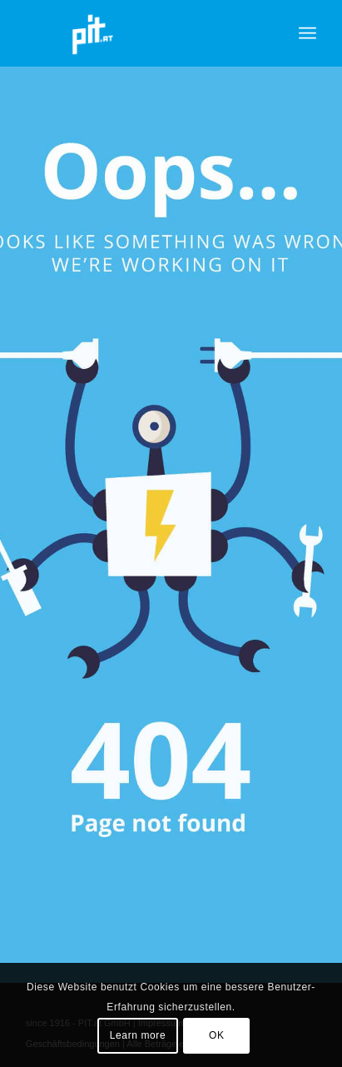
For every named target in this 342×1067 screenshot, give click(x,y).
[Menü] (307, 33)
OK (217, 1035)
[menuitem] (307, 33)
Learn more (138, 1035)
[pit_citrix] (142, 33)
